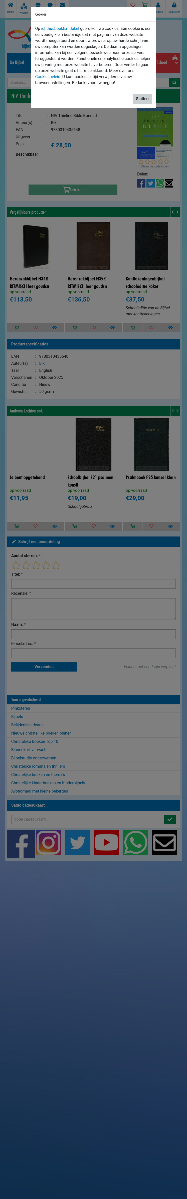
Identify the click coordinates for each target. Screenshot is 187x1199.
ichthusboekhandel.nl (60, 28)
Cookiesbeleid (47, 76)
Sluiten (142, 98)
